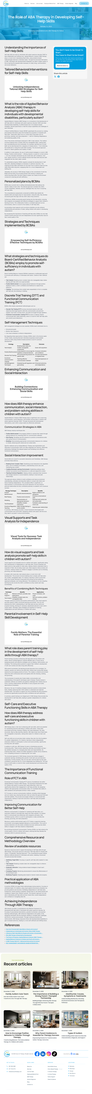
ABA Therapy (60, 3)
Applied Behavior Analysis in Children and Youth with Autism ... (23, 939)
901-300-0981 (12, 1066)
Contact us (84, 3)
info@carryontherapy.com (15, 1071)
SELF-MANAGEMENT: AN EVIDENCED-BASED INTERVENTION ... (22, 943)
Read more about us (62, 65)
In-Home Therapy (52, 1074)
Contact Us (30, 1084)
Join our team (39, 3)
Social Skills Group (52, 1066)
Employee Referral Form (49, 3)
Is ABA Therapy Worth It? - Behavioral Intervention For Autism (23, 941)
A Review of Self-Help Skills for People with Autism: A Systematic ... (24, 933)
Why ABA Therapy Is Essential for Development (19, 935)
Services (32, 3)
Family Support (51, 1076)
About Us (29, 1066)
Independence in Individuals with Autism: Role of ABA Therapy (23, 931)
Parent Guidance (52, 1079)
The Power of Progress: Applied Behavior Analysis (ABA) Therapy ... (24, 937)
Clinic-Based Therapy (53, 1069)
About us (27, 3)
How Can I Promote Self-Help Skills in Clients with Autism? (22, 929)
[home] (6, 3)
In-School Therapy (52, 1071)
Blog (76, 3)
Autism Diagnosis (31, 1079)
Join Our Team (30, 1071)
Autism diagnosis (69, 3)
